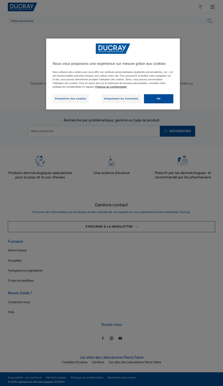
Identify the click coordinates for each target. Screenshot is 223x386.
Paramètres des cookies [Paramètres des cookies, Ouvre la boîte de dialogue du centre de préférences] (70, 98)
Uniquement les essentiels (121, 98)
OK (159, 98)
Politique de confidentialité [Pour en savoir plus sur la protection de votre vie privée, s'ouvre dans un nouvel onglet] (111, 87)
